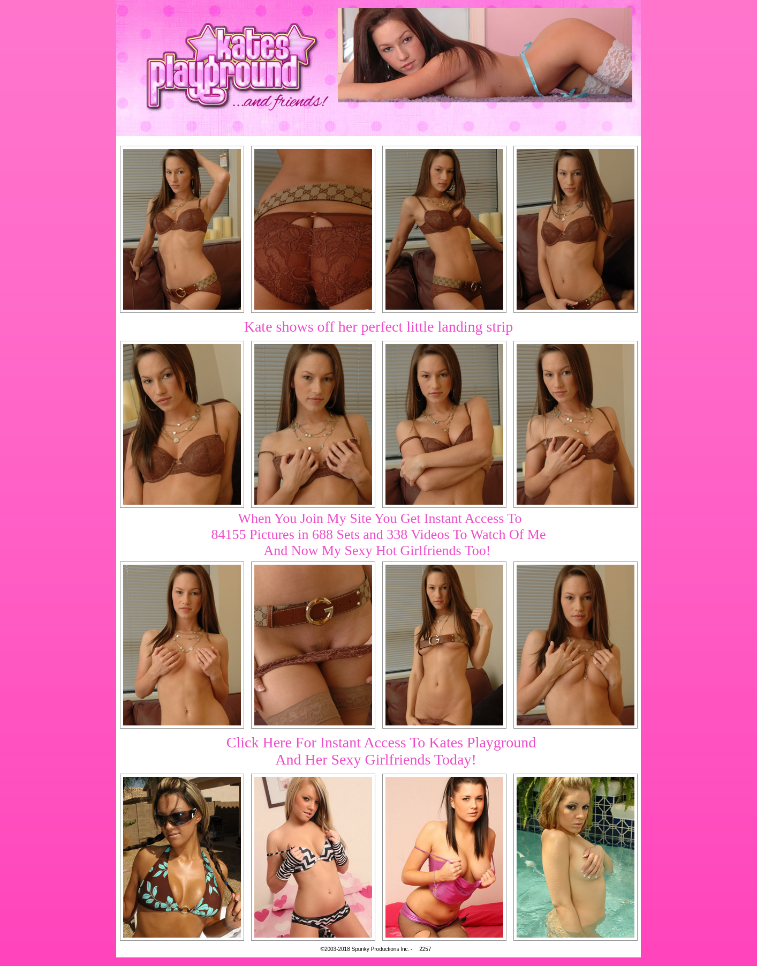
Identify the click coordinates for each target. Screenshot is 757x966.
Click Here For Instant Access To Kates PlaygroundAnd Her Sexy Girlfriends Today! (381, 751)
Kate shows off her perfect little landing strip (378, 326)
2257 (425, 949)
